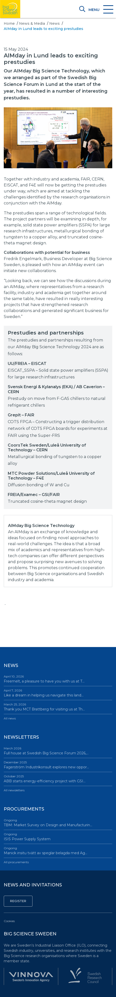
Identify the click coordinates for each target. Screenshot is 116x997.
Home (9, 23)
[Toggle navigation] (100, 9)
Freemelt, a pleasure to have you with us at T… (58, 678)
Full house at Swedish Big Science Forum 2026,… (58, 750)
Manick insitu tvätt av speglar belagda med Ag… (58, 850)
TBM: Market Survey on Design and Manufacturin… (58, 822)
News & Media (32, 23)
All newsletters (14, 790)
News (54, 23)
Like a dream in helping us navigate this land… (58, 692)
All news (10, 718)
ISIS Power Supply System (58, 836)
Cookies (9, 921)
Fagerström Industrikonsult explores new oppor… (58, 764)
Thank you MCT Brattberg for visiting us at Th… (58, 706)
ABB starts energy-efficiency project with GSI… (58, 778)
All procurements (16, 862)
